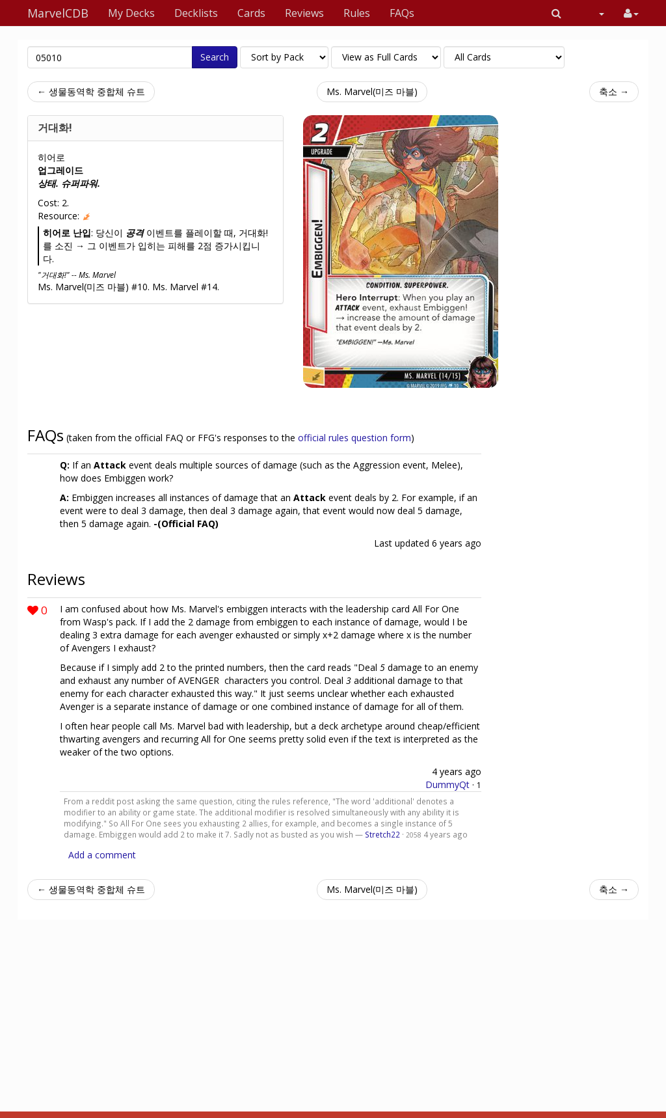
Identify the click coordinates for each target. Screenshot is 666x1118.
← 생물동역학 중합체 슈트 (91, 91)
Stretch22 (382, 834)
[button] (556, 13)
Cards (251, 13)
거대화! (55, 127)
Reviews (304, 13)
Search (214, 57)
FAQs (402, 13)
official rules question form (354, 437)
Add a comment (102, 855)
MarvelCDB (57, 13)
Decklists (196, 13)
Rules (356, 13)
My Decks (131, 13)
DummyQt (447, 784)
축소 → (614, 91)
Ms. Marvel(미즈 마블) (372, 91)
